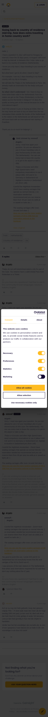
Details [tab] (24, 320)
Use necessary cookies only (24, 403)
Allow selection (24, 395)
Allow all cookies (24, 388)
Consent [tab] (9, 320)
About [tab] (39, 320)
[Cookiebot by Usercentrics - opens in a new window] (34, 312)
